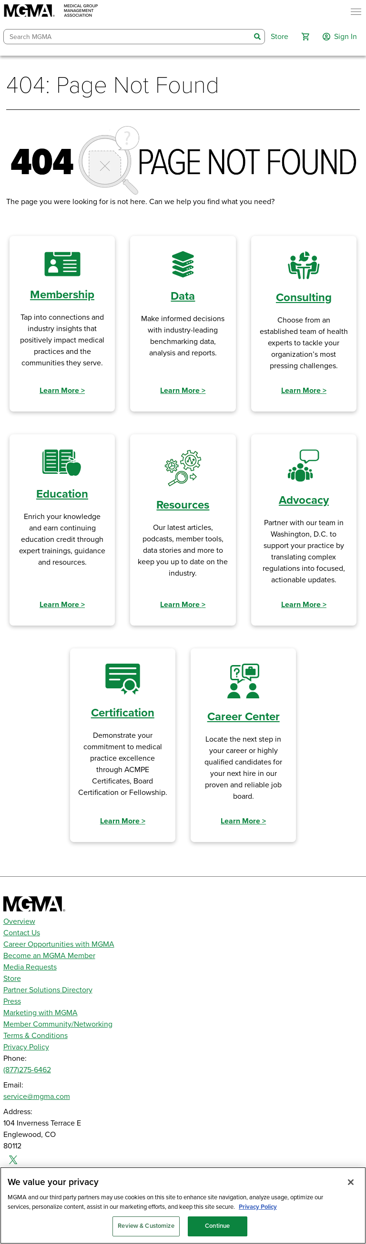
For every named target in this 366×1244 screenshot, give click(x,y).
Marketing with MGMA (40, 1013)
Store (12, 978)
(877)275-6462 (27, 1070)
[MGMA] (51, 12)
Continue (217, 1226)
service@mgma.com (36, 1096)
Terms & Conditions (35, 1035)
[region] (183, 1205)
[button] (305, 36)
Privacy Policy (26, 1047)
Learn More (62, 390)
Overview (19, 921)
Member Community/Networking (57, 1024)
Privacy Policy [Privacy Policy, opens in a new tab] (258, 1207)
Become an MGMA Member (49, 955)
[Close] (350, 1182)
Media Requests (30, 967)
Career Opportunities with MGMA (58, 944)
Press (12, 1001)
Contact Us (21, 933)
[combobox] (127, 36)
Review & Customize (146, 1226)
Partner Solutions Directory (47, 990)
